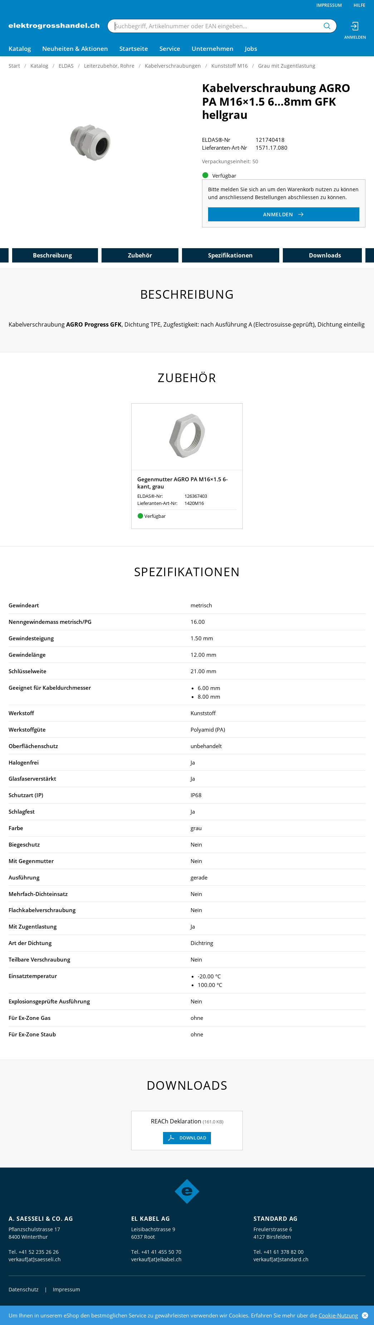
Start (14, 65)
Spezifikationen (230, 255)
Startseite (133, 48)
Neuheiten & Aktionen (75, 48)
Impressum (329, 5)
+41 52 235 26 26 (39, 1251)
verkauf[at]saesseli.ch (35, 1259)
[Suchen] (327, 26)
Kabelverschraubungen (173, 65)
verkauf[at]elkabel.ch (156, 1259)
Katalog (39, 65)
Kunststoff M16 (229, 65)
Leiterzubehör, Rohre (109, 65)
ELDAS (66, 65)
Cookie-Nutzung (338, 1315)
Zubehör (140, 255)
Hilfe (359, 5)
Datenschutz (24, 1289)
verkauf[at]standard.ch (281, 1259)
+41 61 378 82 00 (284, 1251)
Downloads (325, 255)
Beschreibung (52, 255)
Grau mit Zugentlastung (286, 65)
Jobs (251, 48)
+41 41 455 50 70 (161, 1251)
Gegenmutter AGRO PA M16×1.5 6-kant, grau (182, 483)
